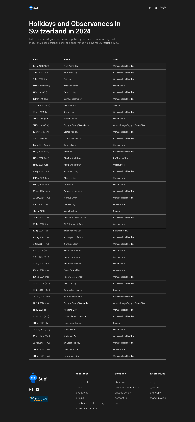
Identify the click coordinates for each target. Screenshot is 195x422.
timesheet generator (88, 408)
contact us (121, 398)
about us (120, 382)
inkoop (118, 403)
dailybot (154, 382)
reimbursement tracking (90, 403)
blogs (79, 387)
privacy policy (123, 393)
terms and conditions (127, 387)
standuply (156, 393)
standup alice (158, 398)
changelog (82, 393)
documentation (85, 382)
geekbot (155, 387)
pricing (80, 398)
